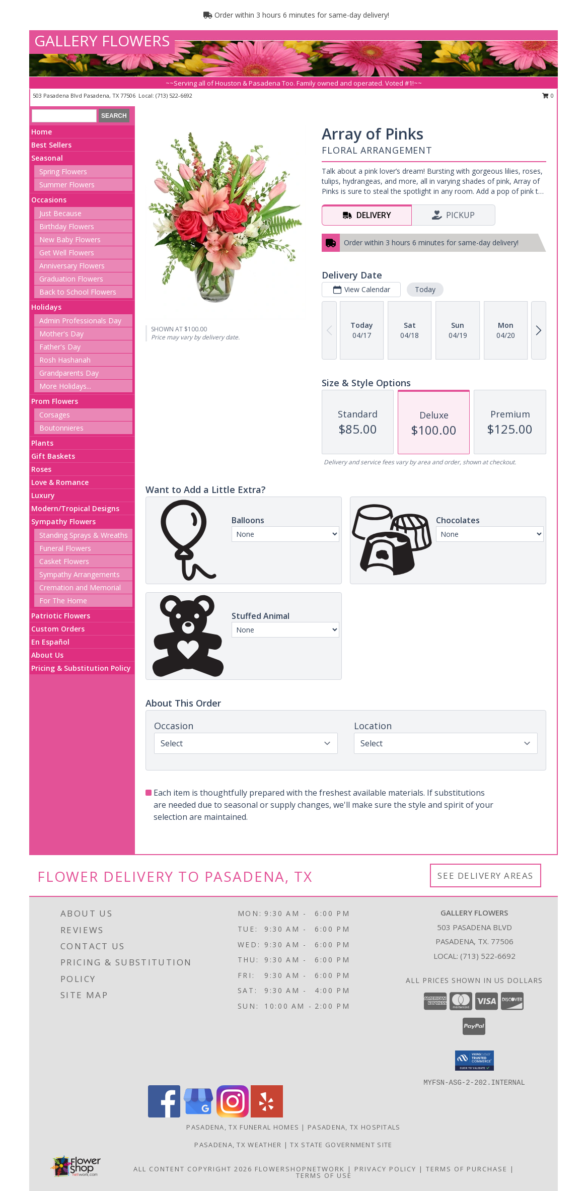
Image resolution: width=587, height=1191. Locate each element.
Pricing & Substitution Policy (81, 668)
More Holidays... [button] (65, 386)
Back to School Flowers (77, 292)
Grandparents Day (69, 373)
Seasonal (47, 158)
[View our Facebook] (164, 1114)
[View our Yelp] (267, 1114)
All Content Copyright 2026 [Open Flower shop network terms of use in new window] (192, 1168)
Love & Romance (60, 482)
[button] (474, 1060)
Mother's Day (61, 333)
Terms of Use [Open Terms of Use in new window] (324, 1175)
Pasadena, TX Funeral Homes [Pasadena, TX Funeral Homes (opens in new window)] (242, 1127)
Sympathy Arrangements (79, 574)
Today (425, 289)
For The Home (63, 600)
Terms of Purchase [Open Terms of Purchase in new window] (466, 1168)
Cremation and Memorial (80, 587)
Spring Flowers (63, 171)
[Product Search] (64, 115)
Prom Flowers (54, 401)
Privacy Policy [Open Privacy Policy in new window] (385, 1168)
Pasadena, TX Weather (237, 1144)
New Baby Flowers (70, 239)
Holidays (46, 307)
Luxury (43, 495)
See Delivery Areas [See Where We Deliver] (485, 875)
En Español (50, 642)
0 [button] (548, 95)
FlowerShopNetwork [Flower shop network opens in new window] (300, 1168)
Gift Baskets (53, 456)
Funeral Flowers (65, 548)
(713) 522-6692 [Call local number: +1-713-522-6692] (174, 95)
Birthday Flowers (66, 226)
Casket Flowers (64, 561)
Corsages (54, 414)
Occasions (48, 199)
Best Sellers (51, 145)
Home (41, 131)
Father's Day (60, 347)
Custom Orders (58, 629)
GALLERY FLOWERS (102, 40)
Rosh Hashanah (65, 360)
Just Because (60, 213)
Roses (41, 469)
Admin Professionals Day (80, 320)
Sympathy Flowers (63, 521)
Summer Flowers (67, 184)
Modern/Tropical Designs (75, 508)
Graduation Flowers (71, 279)
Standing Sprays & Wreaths (83, 535)
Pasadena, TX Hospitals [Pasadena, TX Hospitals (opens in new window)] (354, 1127)
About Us (47, 655)
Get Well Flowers (66, 252)
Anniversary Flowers (72, 265)
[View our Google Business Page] (198, 1114)
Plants (42, 443)
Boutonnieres (61, 428)
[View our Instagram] (232, 1114)
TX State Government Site (341, 1144)
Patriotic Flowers (60, 615)
